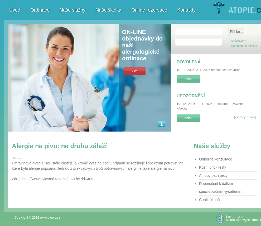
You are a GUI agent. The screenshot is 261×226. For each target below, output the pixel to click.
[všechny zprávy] (245, 117)
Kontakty (186, 10)
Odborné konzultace (215, 159)
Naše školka (108, 10)
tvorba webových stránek (243, 218)
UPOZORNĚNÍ (191, 96)
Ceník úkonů (209, 200)
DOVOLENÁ (189, 62)
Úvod (14, 10)
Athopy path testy (213, 175)
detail (188, 79)
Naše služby (72, 10)
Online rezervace (149, 10)
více (135, 71)
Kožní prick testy (212, 167)
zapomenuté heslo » (244, 45)
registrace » (238, 40)
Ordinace (40, 10)
